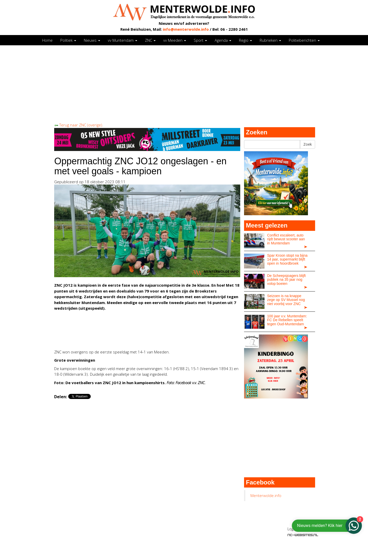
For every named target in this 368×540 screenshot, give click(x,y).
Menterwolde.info (265, 495)
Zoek (307, 144)
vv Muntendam (122, 40)
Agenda (223, 40)
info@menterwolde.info (186, 29)
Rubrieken (270, 40)
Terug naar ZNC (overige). (78, 124)
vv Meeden (174, 40)
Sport (200, 40)
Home (47, 40)
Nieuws (92, 40)
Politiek (68, 40)
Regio (245, 40)
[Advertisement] (184, 84)
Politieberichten (304, 40)
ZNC (150, 40)
